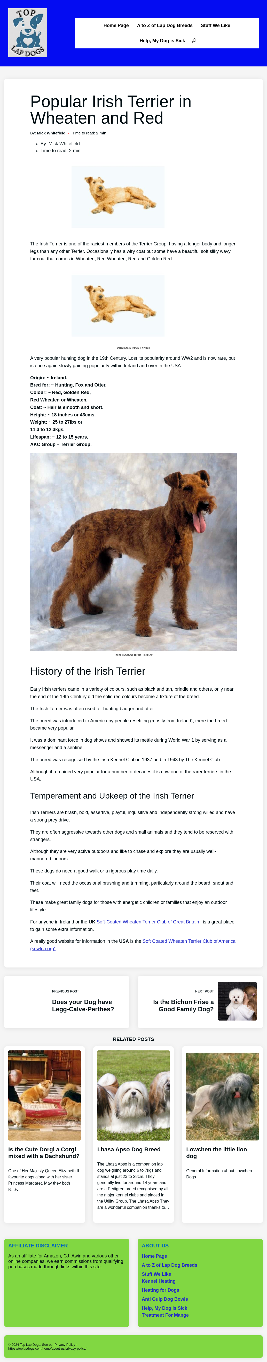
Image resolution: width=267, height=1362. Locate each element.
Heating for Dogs (160, 1290)
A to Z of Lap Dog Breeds (165, 25)
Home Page (116, 25)
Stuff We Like (215, 25)
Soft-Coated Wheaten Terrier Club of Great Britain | (149, 921)
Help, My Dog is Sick (162, 40)
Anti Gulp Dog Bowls (165, 1299)
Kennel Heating (159, 1281)
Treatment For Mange (165, 1315)
